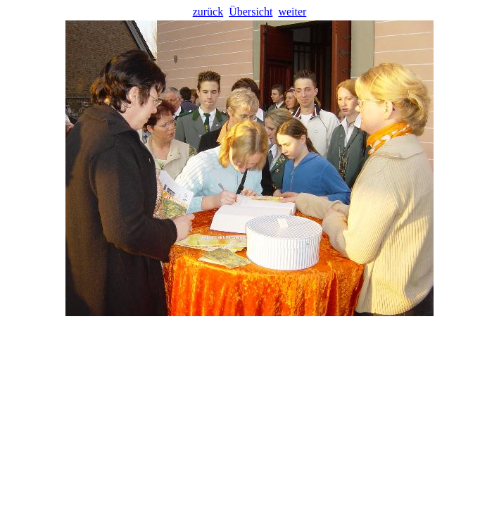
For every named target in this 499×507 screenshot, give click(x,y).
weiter (292, 12)
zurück (208, 12)
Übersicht (250, 12)
